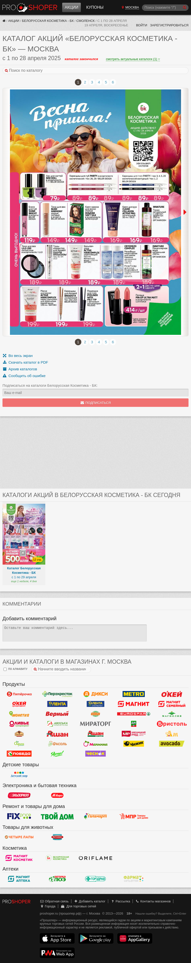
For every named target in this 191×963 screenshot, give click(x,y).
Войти (141, 25)
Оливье (19, 724)
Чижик (134, 744)
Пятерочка (19, 694)
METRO (134, 694)
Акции (71, 7)
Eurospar (134, 714)
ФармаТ (134, 879)
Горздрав (95, 879)
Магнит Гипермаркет (172, 704)
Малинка (95, 744)
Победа (19, 754)
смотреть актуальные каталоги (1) (133, 59)
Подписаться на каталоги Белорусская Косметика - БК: (49, 385)
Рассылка (120, 901)
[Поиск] (165, 7)
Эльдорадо (19, 795)
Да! (134, 724)
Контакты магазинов (153, 901)
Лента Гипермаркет (57, 704)
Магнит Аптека (19, 879)
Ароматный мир (172, 734)
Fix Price (19, 816)
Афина (19, 744)
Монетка (19, 714)
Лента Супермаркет (95, 704)
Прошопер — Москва (29, 7)
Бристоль (172, 724)
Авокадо (172, 744)
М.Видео (57, 795)
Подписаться (95, 403)
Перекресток (57, 694)
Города (47, 906)
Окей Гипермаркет (172, 694)
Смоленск (85, 21)
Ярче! (57, 754)
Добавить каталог (89, 901)
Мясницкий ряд (134, 734)
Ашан (57, 734)
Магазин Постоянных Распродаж (134, 816)
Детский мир (19, 774)
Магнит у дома (134, 704)
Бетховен (57, 837)
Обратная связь (54, 901)
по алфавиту (15, 669)
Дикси (95, 694)
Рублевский (19, 734)
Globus (95, 714)
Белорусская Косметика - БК (48, 21)
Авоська (57, 724)
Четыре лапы (19, 837)
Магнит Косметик (19, 858)
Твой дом (57, 816)
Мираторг (95, 724)
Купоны (94, 7)
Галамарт (95, 816)
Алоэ (57, 879)
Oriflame (95, 858)
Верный (57, 714)
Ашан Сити (95, 734)
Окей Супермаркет (19, 704)
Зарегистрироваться (169, 25)
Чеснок (95, 754)
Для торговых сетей (78, 906)
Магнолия (172, 714)
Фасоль (57, 744)
